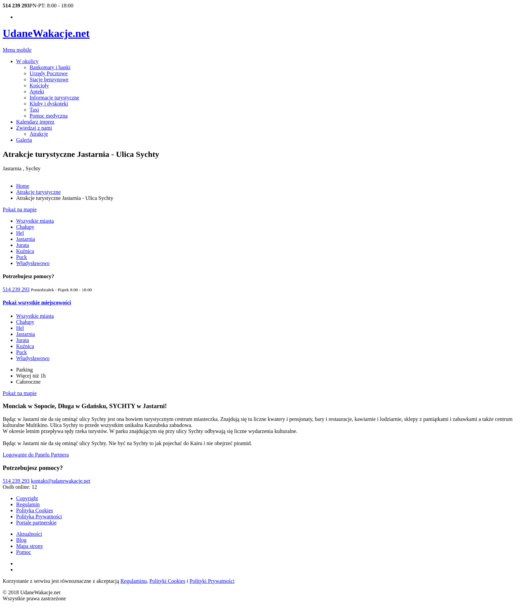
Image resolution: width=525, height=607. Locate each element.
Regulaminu (134, 581)
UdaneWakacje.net (46, 33)
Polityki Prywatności (211, 581)
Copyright (27, 498)
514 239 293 (16, 289)
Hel (20, 233)
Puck (21, 257)
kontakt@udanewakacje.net (60, 481)
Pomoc (23, 552)
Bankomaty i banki (50, 67)
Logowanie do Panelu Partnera (36, 455)
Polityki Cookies (167, 581)
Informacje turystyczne (54, 97)
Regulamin (28, 504)
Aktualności (29, 534)
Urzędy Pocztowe (49, 73)
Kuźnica (25, 251)
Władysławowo (33, 263)
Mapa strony (29, 546)
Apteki (37, 91)
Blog (21, 540)
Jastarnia (25, 239)
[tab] (262, 303)
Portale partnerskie (36, 522)
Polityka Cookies (34, 510)
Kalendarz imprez (35, 122)
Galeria (24, 140)
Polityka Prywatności (39, 516)
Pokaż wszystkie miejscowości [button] (37, 302)
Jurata (22, 245)
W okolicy (27, 61)
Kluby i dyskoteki (49, 103)
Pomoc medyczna (49, 116)
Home (22, 186)
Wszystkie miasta (35, 221)
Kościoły (39, 85)
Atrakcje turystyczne (38, 192)
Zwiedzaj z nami (34, 128)
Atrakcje (39, 134)
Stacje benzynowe (49, 79)
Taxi (34, 110)
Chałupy (25, 227)
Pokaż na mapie (20, 209)
